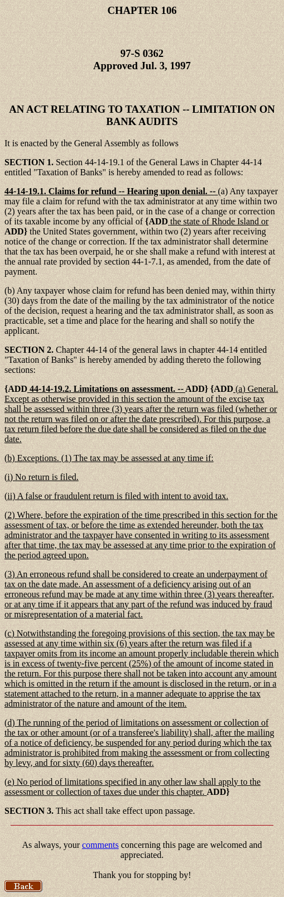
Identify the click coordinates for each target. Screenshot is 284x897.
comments (100, 845)
